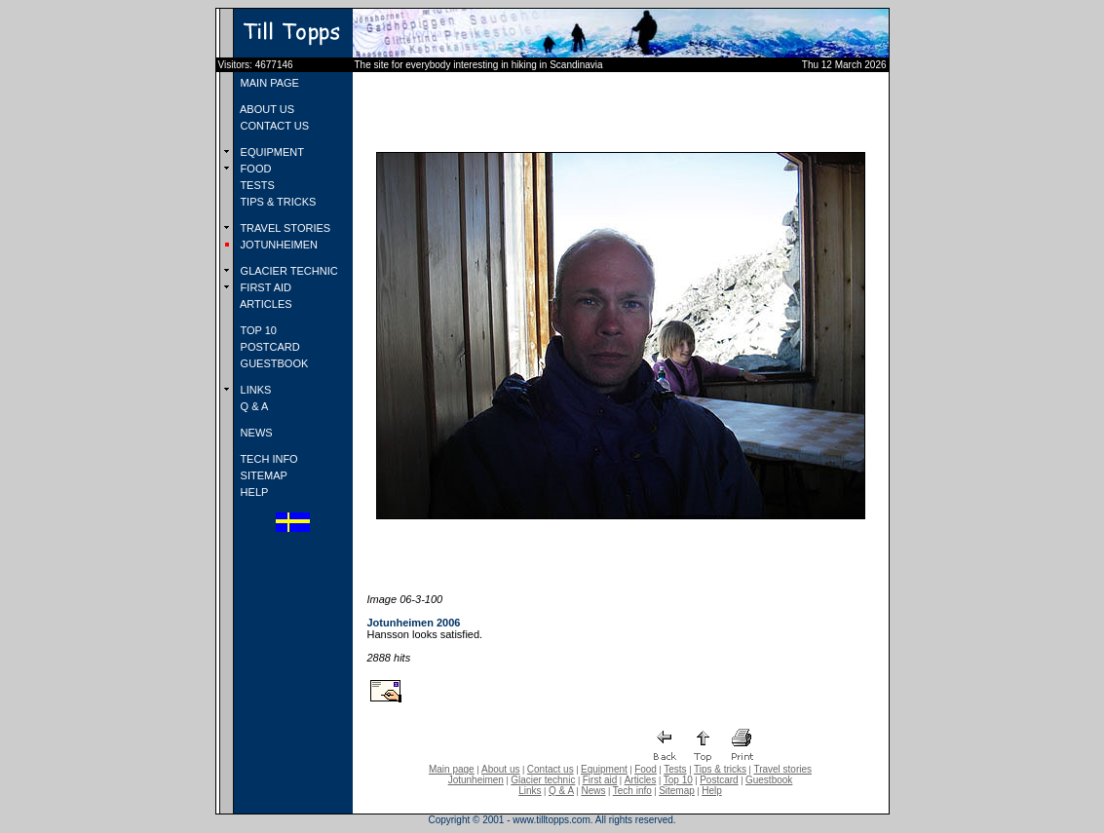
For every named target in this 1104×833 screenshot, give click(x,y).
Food (645, 769)
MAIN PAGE (268, 83)
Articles (641, 780)
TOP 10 (257, 330)
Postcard (719, 780)
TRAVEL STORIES (284, 228)
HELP (253, 492)
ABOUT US (266, 109)
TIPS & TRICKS (277, 202)
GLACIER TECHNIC (288, 271)
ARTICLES (265, 304)
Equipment (604, 769)
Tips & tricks (720, 769)
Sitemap (677, 790)
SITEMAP (262, 475)
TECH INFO (268, 459)
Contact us (550, 769)
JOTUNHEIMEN (278, 244)
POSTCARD (269, 347)
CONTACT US (274, 126)
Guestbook (768, 780)
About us (500, 769)
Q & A (253, 406)
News (593, 790)
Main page (452, 769)
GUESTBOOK (273, 363)
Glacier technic (543, 780)
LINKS (255, 390)
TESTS (256, 185)
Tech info (632, 790)
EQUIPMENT (271, 152)
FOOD (255, 168)
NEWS (255, 432)
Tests (675, 769)
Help (712, 790)
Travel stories (782, 769)
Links (529, 790)
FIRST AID (264, 287)
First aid (600, 780)
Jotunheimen (476, 780)
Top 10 (678, 780)
